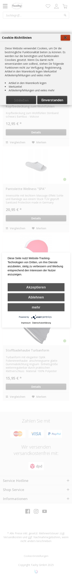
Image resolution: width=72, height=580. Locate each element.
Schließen (21, 100)
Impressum (26, 323)
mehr (36, 307)
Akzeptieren (36, 287)
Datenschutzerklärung (41, 323)
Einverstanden (52, 100)
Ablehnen (36, 297)
